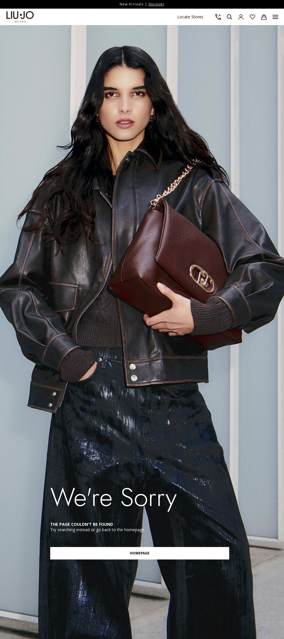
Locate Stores (190, 16)
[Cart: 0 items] (264, 17)
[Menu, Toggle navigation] (275, 17)
